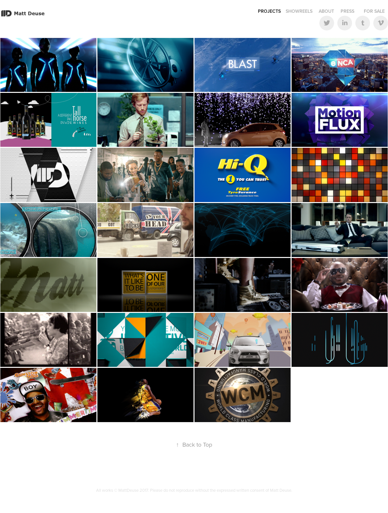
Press (347, 11)
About (326, 11)
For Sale (374, 11)
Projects (269, 11)
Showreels (299, 11)
